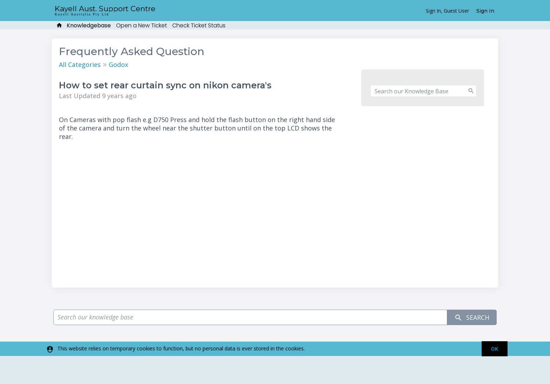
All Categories (80, 64)
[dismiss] (491, 348)
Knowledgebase (89, 25)
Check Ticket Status (199, 25)
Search (471, 317)
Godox (118, 64)
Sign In (485, 11)
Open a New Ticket (141, 25)
